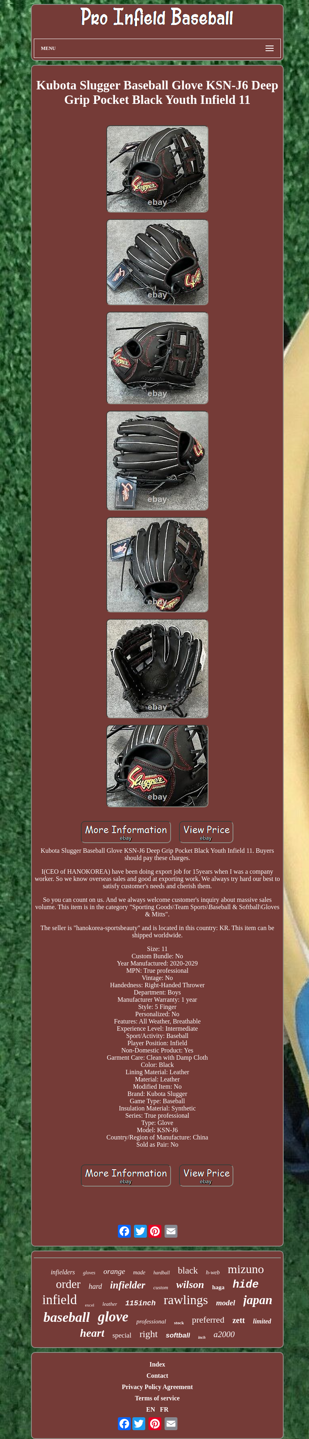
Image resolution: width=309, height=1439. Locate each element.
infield (59, 1299)
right (149, 1334)
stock (179, 1322)
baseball (66, 1317)
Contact (157, 1375)
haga (218, 1287)
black (188, 1270)
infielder (128, 1285)
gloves (89, 1273)
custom (160, 1287)
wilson (190, 1284)
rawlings (186, 1299)
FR (164, 1409)
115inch (140, 1303)
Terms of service (157, 1398)
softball (178, 1335)
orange (114, 1271)
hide (246, 1285)
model (225, 1302)
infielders (63, 1272)
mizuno (246, 1269)
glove (113, 1317)
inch (201, 1337)
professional (151, 1321)
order (68, 1284)
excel (89, 1305)
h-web (213, 1272)
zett (239, 1320)
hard (95, 1286)
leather (109, 1304)
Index (157, 1364)
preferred (208, 1320)
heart (92, 1333)
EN (150, 1409)
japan (257, 1300)
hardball (161, 1273)
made (139, 1272)
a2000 (224, 1334)
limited (262, 1321)
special (121, 1335)
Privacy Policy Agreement (157, 1386)
